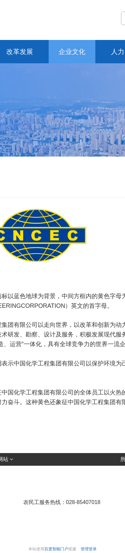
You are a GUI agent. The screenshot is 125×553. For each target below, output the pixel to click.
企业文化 (72, 51)
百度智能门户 (56, 549)
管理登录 (89, 549)
